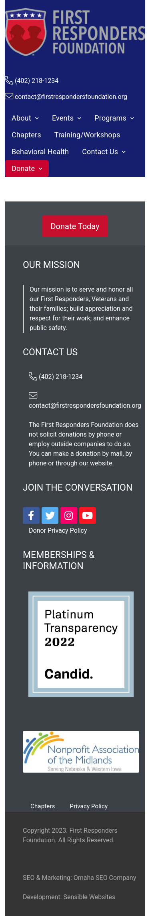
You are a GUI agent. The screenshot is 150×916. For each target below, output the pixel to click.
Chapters (26, 135)
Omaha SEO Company (105, 878)
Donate (23, 168)
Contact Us (100, 151)
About (21, 118)
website (101, 463)
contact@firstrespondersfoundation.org (71, 97)
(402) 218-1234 (36, 81)
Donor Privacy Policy (58, 530)
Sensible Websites (89, 897)
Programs (110, 118)
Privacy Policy (89, 806)
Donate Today (74, 226)
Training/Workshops (87, 135)
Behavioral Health (40, 151)
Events (63, 118)
